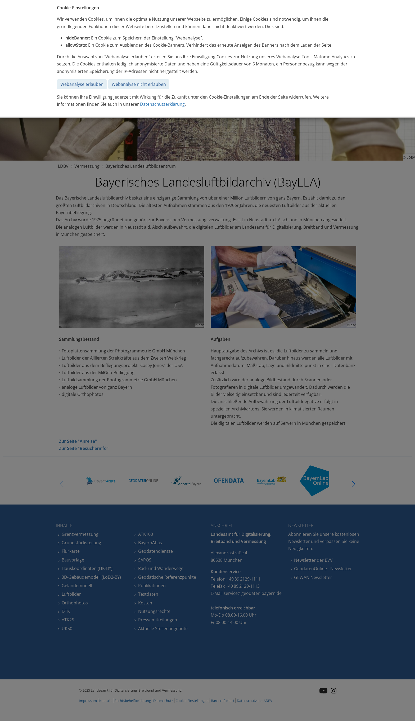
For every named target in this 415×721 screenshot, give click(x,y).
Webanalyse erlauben (81, 84)
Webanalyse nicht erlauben (139, 84)
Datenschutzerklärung (162, 104)
